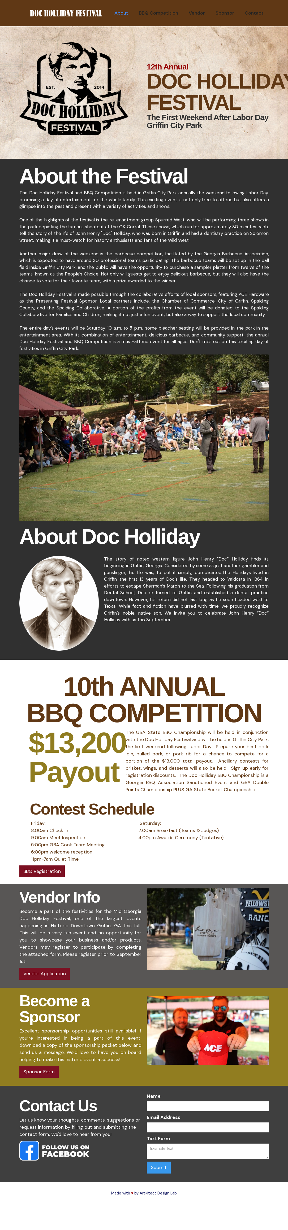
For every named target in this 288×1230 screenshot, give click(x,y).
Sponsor (225, 13)
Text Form (158, 1138)
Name (154, 1096)
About (121, 13)
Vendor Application (44, 973)
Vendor (197, 13)
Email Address (163, 1117)
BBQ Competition (158, 13)
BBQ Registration (42, 871)
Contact (254, 13)
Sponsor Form (39, 1072)
